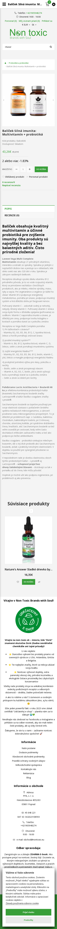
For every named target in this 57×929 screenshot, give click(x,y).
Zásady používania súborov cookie (22, 903)
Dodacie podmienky (28, 752)
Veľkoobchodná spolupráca (28, 765)
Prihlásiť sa (47, 21)
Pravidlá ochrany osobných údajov (28, 760)
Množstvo (7, 169)
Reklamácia (28, 773)
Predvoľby (28, 920)
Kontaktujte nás (28, 769)
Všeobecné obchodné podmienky (28, 756)
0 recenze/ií (8, 182)
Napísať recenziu (11, 185)
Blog (28, 777)
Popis (8, 208)
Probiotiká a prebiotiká (18, 63)
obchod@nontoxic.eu (34, 839)
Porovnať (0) (11, 21)
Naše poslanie (28, 748)
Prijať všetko (28, 912)
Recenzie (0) (12, 215)
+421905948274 (34, 13)
